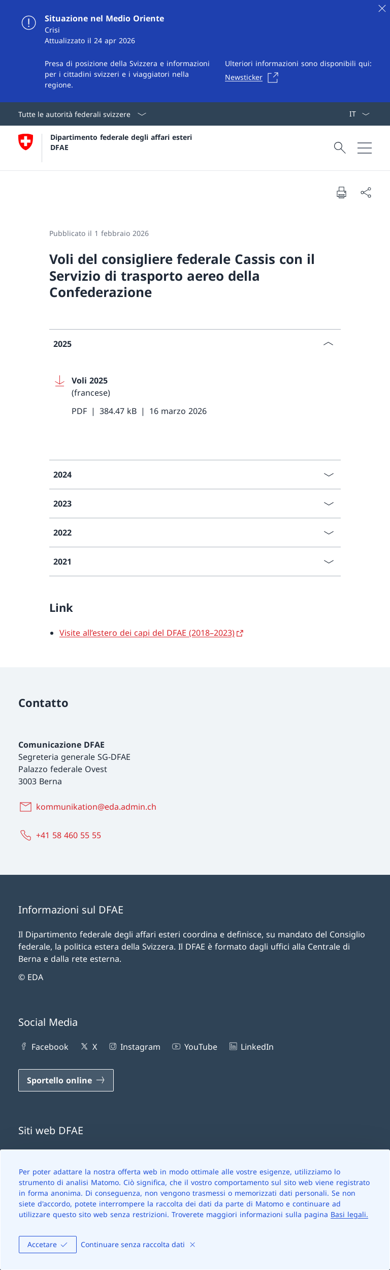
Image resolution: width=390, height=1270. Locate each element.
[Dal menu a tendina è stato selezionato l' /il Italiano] (359, 114)
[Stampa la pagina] (341, 192)
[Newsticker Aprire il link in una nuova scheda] (254, 77)
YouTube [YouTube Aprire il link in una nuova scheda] (194, 1046)
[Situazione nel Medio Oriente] (195, 51)
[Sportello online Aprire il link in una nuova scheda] (66, 1080)
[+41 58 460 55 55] (61, 835)
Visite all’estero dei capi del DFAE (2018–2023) (147, 632)
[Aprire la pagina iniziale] (106, 148)
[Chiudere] (382, 8)
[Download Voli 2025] (195, 395)
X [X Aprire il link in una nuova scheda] (87, 1046)
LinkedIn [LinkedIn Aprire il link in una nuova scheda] (251, 1046)
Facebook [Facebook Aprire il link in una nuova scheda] (43, 1046)
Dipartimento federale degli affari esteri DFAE (122, 142)
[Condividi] (365, 192)
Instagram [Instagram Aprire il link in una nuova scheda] (133, 1046)
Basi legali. (349, 1214)
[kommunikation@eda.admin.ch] (89, 806)
